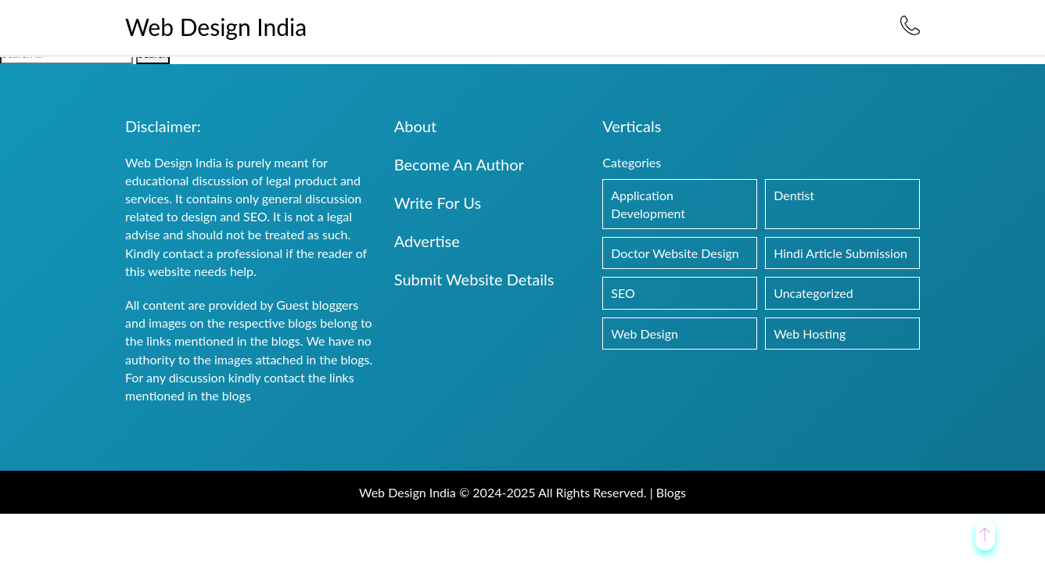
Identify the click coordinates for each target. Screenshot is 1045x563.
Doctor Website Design (675, 253)
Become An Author (459, 164)
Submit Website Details (474, 279)
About (415, 126)
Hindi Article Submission (840, 253)
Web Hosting (810, 333)
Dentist (794, 195)
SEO (622, 292)
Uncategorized (813, 292)
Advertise (427, 240)
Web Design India (216, 27)
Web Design (644, 333)
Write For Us (437, 202)
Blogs (671, 492)
